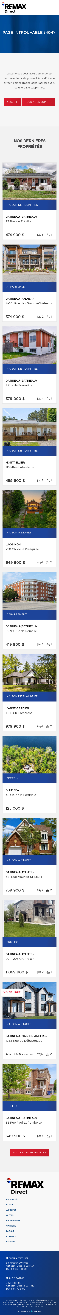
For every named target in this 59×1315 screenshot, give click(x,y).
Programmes (13, 1221)
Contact (11, 1236)
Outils (10, 1215)
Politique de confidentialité (17, 1304)
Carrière (11, 1226)
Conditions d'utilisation (44, 1304)
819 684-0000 (19, 1269)
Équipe (10, 1205)
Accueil (12, 102)
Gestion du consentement (30, 1307)
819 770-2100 (18, 1289)
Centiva (36, 1311)
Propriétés (12, 1199)
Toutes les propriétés (29, 1153)
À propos (11, 1210)
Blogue (10, 1231)
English (10, 1242)
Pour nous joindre (38, 102)
